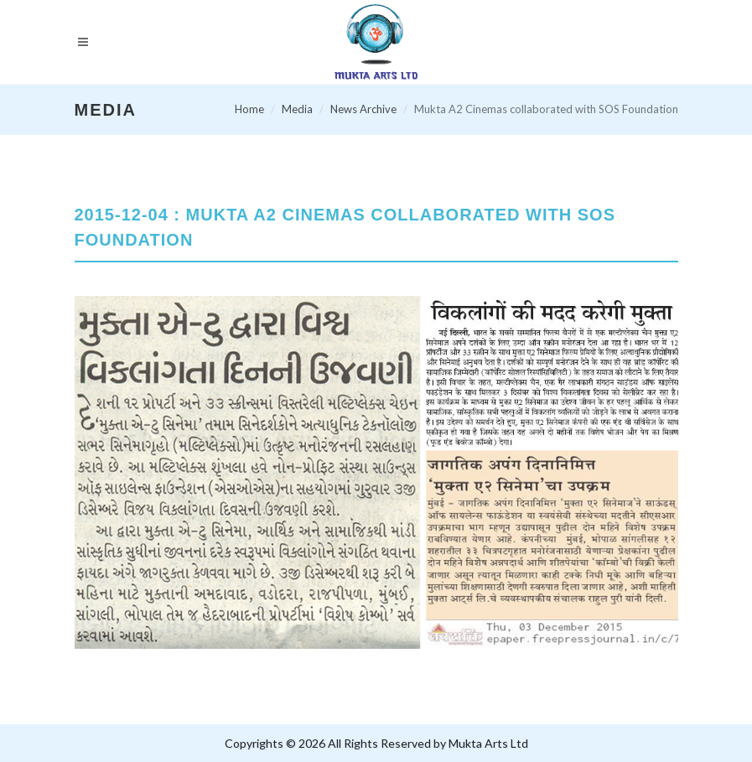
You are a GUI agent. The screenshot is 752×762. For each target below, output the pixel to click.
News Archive (363, 109)
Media (297, 109)
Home (249, 109)
